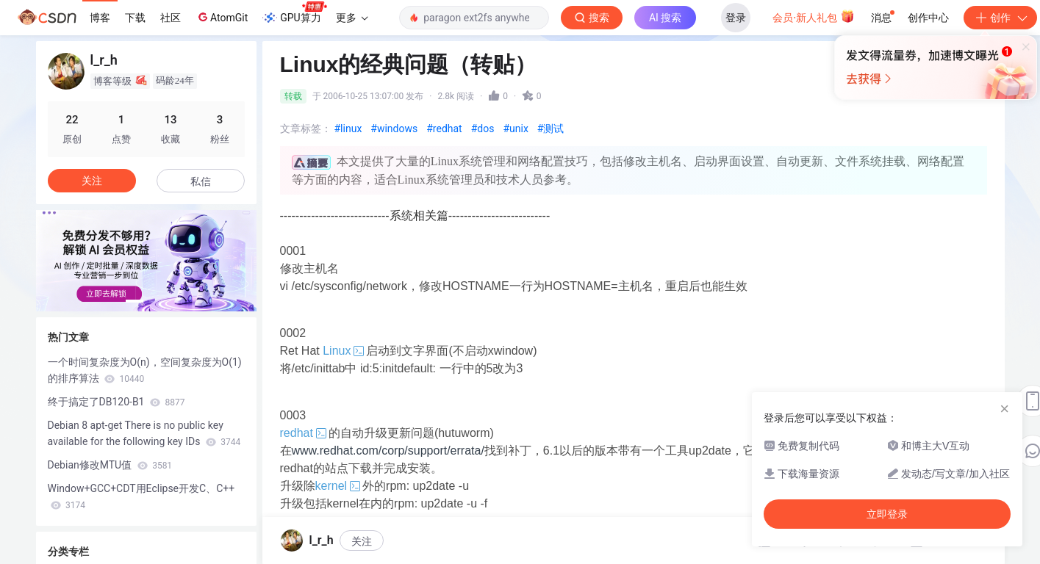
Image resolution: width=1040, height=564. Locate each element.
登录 (735, 18)
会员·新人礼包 (813, 16)
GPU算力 (294, 13)
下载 (135, 18)
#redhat (444, 128)
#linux (348, 128)
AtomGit (222, 16)
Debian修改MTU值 (110, 465)
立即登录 (627, 139)
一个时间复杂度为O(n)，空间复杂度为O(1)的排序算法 (145, 370)
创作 (1000, 18)
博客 (100, 18)
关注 (92, 181)
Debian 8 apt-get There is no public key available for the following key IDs (144, 433)
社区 (170, 18)
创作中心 (928, 18)
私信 (200, 181)
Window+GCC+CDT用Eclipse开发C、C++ (141, 496)
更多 (352, 18)
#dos (483, 128)
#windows (393, 128)
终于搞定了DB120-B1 (116, 402)
